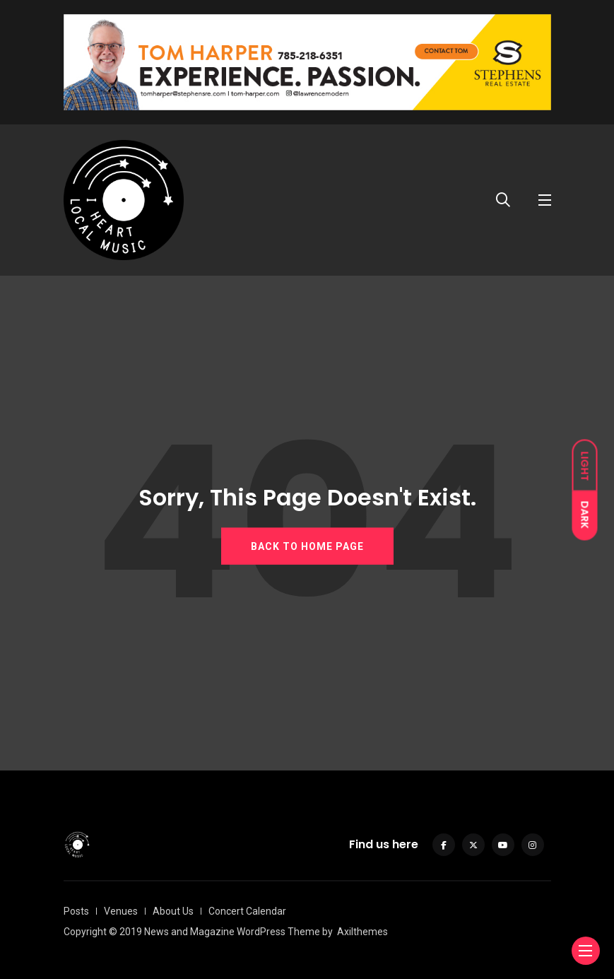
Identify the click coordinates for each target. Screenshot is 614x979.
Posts (76, 911)
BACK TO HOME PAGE (307, 546)
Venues (121, 911)
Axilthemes (362, 931)
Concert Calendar (247, 911)
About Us (173, 911)
